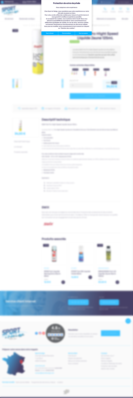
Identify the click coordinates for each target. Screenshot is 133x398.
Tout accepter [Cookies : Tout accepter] (83, 33)
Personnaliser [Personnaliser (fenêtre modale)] (66, 33)
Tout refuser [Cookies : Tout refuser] (50, 33)
